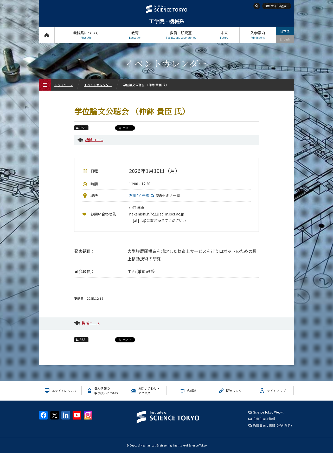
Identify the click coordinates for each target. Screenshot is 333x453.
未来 (224, 35)
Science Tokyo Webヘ (268, 412)
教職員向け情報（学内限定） (273, 425)
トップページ (46, 35)
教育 (135, 35)
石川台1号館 (142, 195)
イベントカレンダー (98, 85)
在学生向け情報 (264, 418)
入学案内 (258, 35)
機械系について (86, 35)
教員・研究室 (181, 35)
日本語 (285, 31)
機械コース (94, 139)
